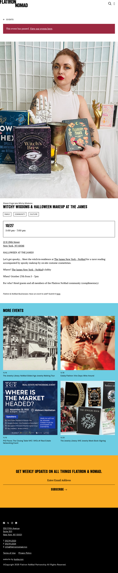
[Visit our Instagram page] (12, 523)
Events (10, 19)
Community (20, 214)
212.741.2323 (10, 540)
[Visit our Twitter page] (8, 523)
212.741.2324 (10, 544)
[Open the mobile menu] (114, 3)
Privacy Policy (24, 553)
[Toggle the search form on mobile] (109, 4)
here (58, 294)
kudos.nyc (19, 559)
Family (7, 214)
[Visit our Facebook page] (4, 523)
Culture (33, 214)
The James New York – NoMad (70, 259)
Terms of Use (9, 553)
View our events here (41, 28)
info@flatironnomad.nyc (16, 547)
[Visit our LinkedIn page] (16, 523)
